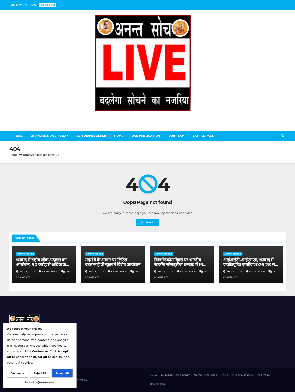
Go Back (147, 222)
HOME (118, 136)
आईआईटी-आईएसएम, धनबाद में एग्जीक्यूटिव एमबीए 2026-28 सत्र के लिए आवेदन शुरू (250, 264)
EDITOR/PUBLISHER (91, 136)
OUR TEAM (176, 136)
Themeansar (80, 379)
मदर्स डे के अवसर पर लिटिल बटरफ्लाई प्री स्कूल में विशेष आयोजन (112, 262)
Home (18, 136)
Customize (17, 373)
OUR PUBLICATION (146, 136)
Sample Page (203, 136)
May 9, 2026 (28, 271)
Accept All (62, 373)
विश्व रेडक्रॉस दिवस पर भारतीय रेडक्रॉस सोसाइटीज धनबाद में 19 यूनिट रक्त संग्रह (178, 264)
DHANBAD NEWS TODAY (49, 136)
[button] (282, 136)
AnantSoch (49, 271)
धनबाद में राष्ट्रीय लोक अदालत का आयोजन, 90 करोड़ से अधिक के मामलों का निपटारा (41, 264)
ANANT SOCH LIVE (147, 115)
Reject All (40, 373)
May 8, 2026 (166, 271)
